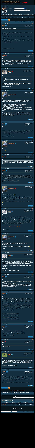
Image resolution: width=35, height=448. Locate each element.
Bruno (3, 170)
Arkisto (30, 411)
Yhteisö (16, 14)
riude (3, 25)
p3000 (3, 293)
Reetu (9, 354)
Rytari (9, 211)
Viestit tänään (26, 14)
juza (3, 156)
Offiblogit (10, 14)
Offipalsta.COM (25, 411)
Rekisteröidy (4, 14)
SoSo (3, 276)
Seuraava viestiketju (21, 390)
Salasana (10, 10)
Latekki (4, 371)
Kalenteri (20, 14)
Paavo (4, 55)
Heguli (9, 71)
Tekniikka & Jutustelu (5, 8)
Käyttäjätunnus (11, 8)
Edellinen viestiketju (14, 390)
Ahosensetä (11, 94)
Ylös (33, 411)
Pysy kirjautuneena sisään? (29, 8)
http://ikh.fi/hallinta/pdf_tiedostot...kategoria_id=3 (11, 226)
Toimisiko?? (4, 404)
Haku (31, 14)
